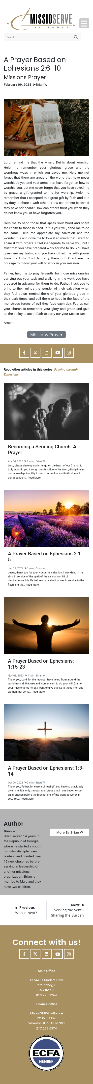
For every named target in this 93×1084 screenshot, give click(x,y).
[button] (84, 23)
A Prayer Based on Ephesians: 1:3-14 (46, 771)
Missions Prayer (46, 334)
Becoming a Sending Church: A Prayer (42, 450)
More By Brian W (70, 832)
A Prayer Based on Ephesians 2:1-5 (45, 557)
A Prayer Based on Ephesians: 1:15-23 (41, 664)
